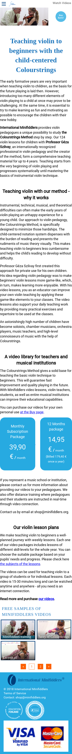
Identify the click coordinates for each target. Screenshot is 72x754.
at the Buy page (32, 412)
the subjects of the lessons (20, 564)
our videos (46, 599)
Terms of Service (15, 693)
